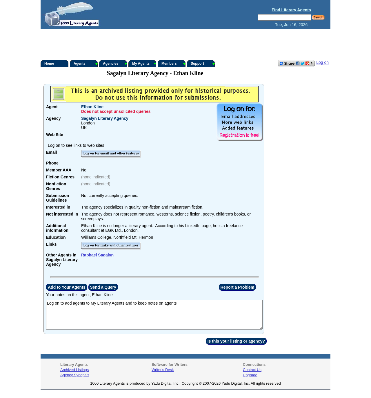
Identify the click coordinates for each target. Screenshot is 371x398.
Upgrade (250, 375)
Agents (86, 63)
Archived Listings (74, 370)
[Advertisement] (185, 45)
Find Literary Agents (291, 10)
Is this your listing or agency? (236, 341)
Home (49, 63)
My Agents (144, 63)
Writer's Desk (163, 370)
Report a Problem (237, 287)
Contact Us (252, 370)
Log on (322, 62)
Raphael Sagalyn (97, 255)
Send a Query (103, 287)
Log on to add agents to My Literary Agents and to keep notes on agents (154, 315)
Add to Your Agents (67, 287)
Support (203, 63)
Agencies (115, 63)
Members (173, 63)
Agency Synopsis (74, 375)
